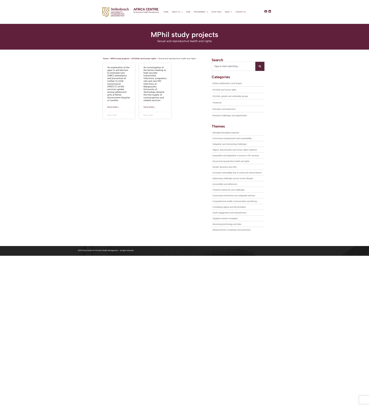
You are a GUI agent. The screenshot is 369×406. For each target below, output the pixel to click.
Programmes (201, 12)
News (228, 12)
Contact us (241, 12)
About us (177, 12)
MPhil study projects (120, 58)
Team (188, 12)
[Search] (259, 66)
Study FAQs (216, 12)
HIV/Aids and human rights (143, 58)
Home (166, 12)
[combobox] (233, 66)
